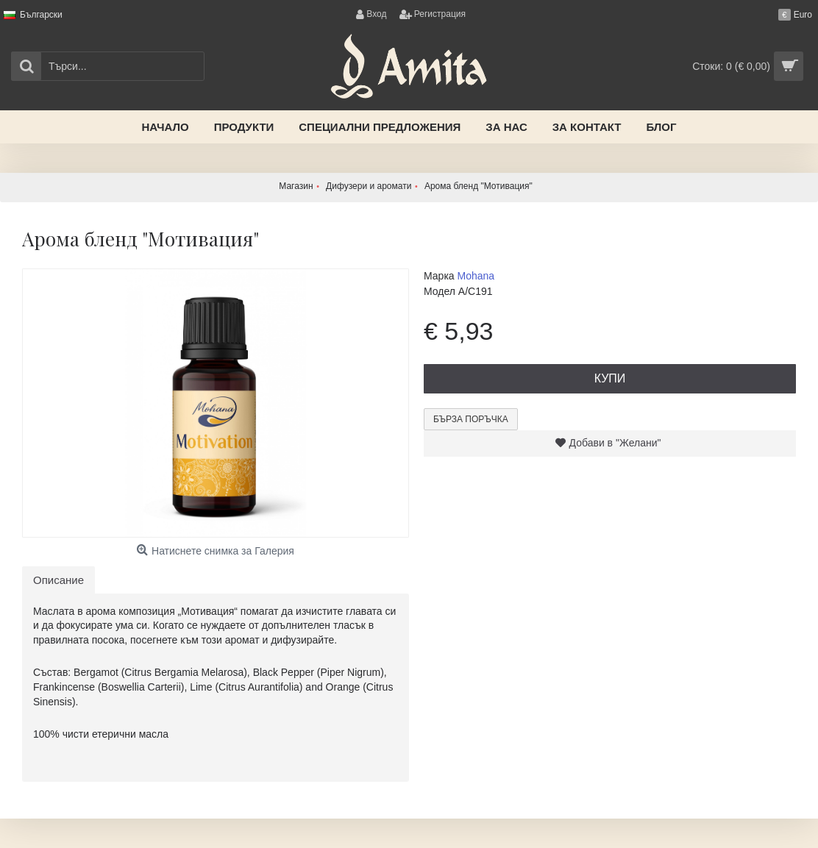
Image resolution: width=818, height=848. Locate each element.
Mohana (476, 276)
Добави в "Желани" (615, 443)
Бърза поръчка (470, 419)
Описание (58, 580)
